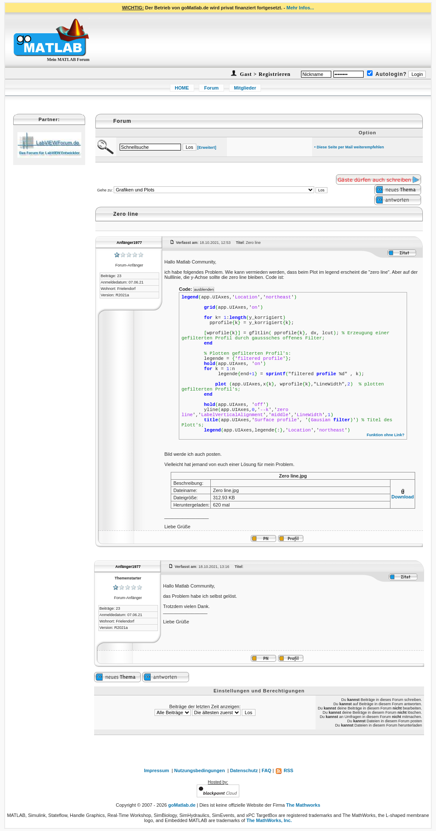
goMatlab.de (181, 805)
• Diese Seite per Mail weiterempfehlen (349, 147)
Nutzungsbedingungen (199, 770)
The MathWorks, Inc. (269, 820)
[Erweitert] (206, 147)
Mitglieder (245, 87)
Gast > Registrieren (264, 74)
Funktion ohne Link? (385, 435)
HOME (182, 87)
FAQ (267, 770)
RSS (284, 770)
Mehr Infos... (300, 7)
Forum (211, 87)
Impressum (156, 770)
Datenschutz (244, 770)
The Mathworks (303, 805)
